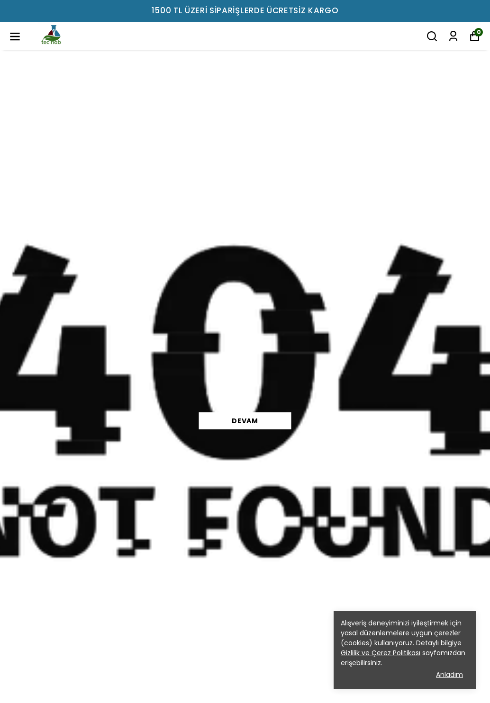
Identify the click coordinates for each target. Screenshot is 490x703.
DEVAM (245, 421)
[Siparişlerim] (453, 36)
